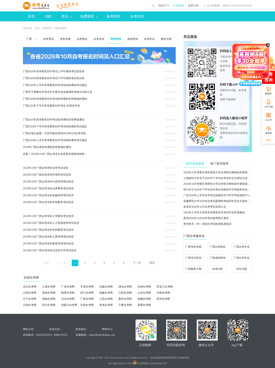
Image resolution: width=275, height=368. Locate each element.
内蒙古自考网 (69, 305)
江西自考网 (125, 292)
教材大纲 (166, 39)
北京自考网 (29, 286)
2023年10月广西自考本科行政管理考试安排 (48, 181)
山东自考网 (144, 292)
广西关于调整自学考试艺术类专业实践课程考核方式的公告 (57, 92)
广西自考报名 (217, 246)
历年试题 (241, 269)
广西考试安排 (193, 257)
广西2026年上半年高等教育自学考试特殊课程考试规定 (55, 85)
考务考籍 (65, 39)
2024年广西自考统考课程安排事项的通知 (47, 147)
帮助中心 (107, 329)
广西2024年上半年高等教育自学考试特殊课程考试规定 (55, 140)
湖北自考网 (125, 286)
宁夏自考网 (125, 305)
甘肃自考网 (87, 305)
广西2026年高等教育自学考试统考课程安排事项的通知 (55, 98)
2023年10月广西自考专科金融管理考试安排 (48, 195)
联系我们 (81, 329)
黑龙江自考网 (165, 286)
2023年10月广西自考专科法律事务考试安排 (48, 188)
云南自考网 (29, 305)
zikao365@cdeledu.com (102, 334)
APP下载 (268, 106)
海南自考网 (48, 292)
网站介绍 (28, 329)
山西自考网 (29, 292)
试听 (48, 16)
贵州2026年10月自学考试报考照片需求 (206, 218)
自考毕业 (149, 39)
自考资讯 (48, 39)
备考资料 (113, 16)
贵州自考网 (163, 298)
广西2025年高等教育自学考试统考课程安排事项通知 (53, 119)
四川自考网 (48, 305)
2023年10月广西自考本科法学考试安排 (45, 167)
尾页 (152, 262)
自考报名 (82, 39)
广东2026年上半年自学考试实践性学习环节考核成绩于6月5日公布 (222, 195)
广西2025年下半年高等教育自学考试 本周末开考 (51, 105)
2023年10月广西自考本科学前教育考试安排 (48, 229)
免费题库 (88, 16)
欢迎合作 (54, 329)
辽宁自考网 (29, 298)
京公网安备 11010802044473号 (150, 363)
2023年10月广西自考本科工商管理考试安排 (48, 236)
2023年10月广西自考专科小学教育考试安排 (48, 216)
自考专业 (99, 39)
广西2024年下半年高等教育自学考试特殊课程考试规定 (55, 126)
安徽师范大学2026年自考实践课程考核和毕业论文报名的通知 (219, 201)
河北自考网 (67, 298)
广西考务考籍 (193, 246)
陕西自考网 (67, 292)
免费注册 (193, 5)
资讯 (66, 16)
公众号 (268, 120)
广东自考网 (67, 286)
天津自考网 (87, 286)
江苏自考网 (106, 298)
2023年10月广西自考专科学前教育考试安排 (48, 202)
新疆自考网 (144, 305)
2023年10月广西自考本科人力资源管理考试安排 (51, 223)
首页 (31, 16)
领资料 (268, 133)
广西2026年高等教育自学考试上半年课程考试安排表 (53, 71)
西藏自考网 (144, 298)
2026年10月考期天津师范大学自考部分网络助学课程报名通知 (219, 183)
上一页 (62, 262)
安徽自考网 (106, 286)
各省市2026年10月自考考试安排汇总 (204, 206)
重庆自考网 (125, 298)
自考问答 (137, 16)
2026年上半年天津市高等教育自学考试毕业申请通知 (214, 212)
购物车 (268, 93)
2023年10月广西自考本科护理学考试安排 (47, 174)
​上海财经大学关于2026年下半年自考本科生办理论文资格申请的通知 (223, 178)
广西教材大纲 (193, 269)
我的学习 (163, 5)
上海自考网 (48, 286)
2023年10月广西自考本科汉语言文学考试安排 (49, 250)
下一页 (137, 262)
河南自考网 (163, 292)
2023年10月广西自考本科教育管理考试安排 (48, 243)
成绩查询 (132, 39)
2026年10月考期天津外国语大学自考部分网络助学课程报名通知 (220, 172)
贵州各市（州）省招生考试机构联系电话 (207, 224)
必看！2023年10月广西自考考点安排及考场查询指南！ (55, 154)
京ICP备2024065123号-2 (120, 363)
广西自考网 (87, 298)
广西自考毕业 (242, 257)
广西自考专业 (242, 246)
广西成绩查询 (217, 257)
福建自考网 (106, 292)
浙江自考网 (87, 292)
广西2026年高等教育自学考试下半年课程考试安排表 (53, 78)
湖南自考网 (48, 298)
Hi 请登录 (178, 5)
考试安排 (46, 28)
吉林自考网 (144, 286)
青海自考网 (106, 305)
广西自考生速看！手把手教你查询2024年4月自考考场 (54, 133)
